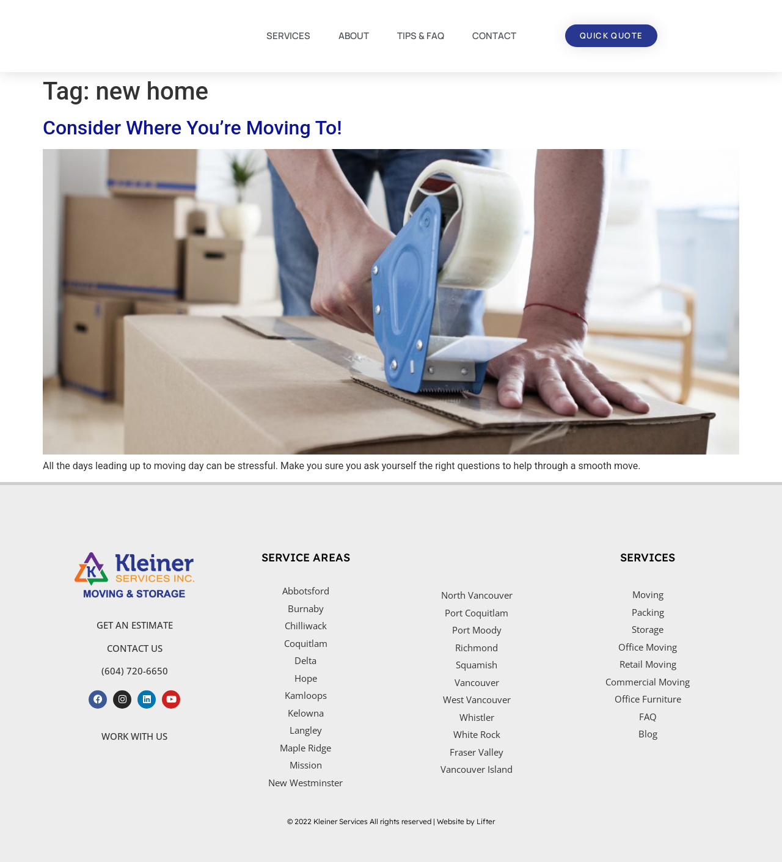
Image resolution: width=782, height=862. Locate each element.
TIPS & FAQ (420, 35)
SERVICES (288, 35)
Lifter (486, 821)
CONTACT (494, 35)
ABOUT (353, 35)
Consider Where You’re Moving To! (192, 127)
